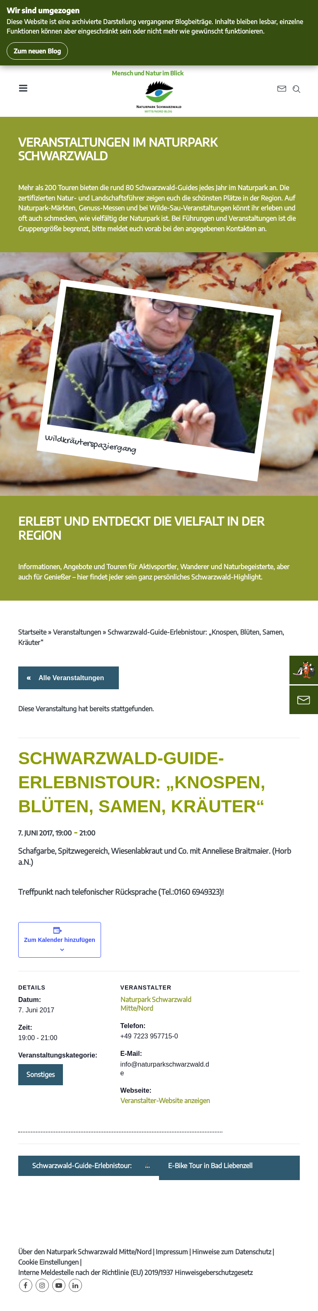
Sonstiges (40, 1074)
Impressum (172, 1252)
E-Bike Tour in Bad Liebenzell (210, 1166)
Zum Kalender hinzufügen (59, 940)
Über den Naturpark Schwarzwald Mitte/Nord (85, 1252)
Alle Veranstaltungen (70, 677)
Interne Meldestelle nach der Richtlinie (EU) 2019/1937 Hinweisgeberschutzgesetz (135, 1272)
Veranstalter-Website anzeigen (165, 1100)
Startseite (32, 632)
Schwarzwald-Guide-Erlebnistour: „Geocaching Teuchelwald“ (82, 1166)
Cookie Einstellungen (48, 1262)
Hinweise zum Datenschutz (231, 1252)
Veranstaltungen (77, 632)
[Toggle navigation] (22, 91)
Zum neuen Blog (37, 51)
